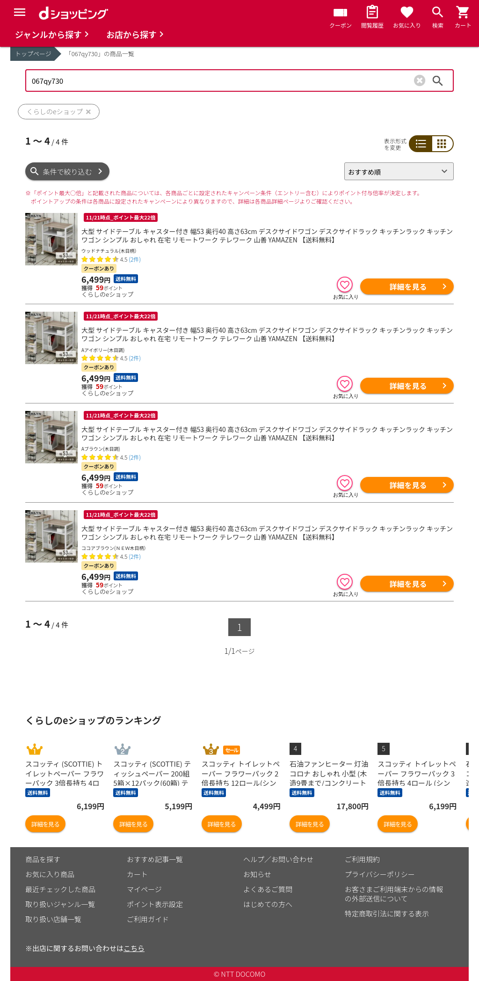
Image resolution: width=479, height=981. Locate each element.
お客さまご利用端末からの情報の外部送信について (394, 893)
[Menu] (19, 12)
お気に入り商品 (49, 874)
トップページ (33, 53)
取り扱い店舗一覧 (53, 919)
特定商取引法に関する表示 (387, 913)
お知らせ (257, 874)
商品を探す (42, 859)
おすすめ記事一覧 (155, 859)
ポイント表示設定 (155, 904)
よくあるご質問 (267, 889)
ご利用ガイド (148, 919)
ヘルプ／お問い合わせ (278, 859)
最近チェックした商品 (60, 889)
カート (137, 874)
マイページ (144, 889)
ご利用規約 (362, 859)
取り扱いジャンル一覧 (60, 904)
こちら (134, 948)
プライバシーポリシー (380, 874)
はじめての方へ (267, 904)
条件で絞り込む (67, 171)
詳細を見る (408, 286)
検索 (437, 80)
